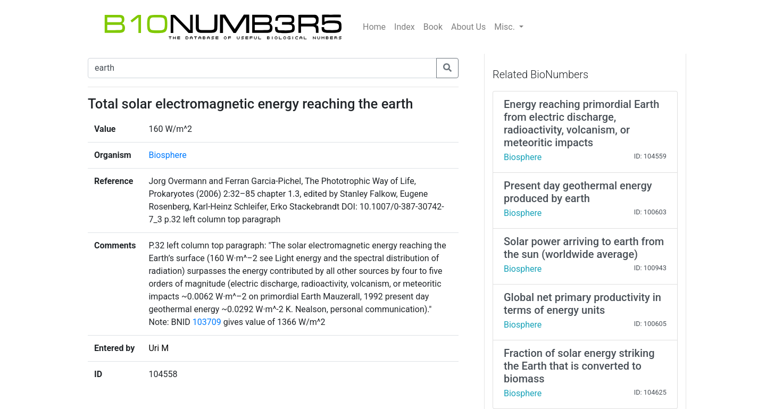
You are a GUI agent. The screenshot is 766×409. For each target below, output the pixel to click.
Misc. (505, 27)
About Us (468, 27)
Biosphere (167, 155)
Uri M (158, 348)
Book (433, 27)
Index (404, 27)
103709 (207, 322)
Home (374, 27)
